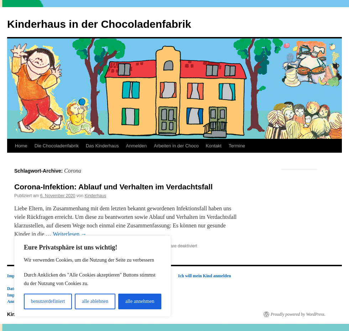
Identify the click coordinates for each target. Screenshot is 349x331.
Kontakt (214, 145)
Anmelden (136, 145)
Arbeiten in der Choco (176, 145)
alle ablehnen (95, 301)
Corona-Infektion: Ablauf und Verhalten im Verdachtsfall (113, 187)
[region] (92, 276)
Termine (237, 145)
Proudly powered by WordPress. (298, 314)
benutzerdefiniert (48, 301)
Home (21, 145)
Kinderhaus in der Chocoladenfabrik (99, 24)
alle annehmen (139, 301)
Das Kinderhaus (102, 145)
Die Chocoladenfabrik (57, 145)
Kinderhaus (95, 195)
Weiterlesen (70, 234)
